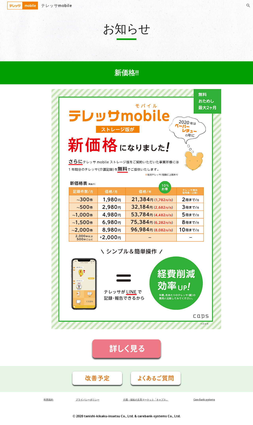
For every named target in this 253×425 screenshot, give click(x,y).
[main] (126, 31)
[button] (248, 5)
